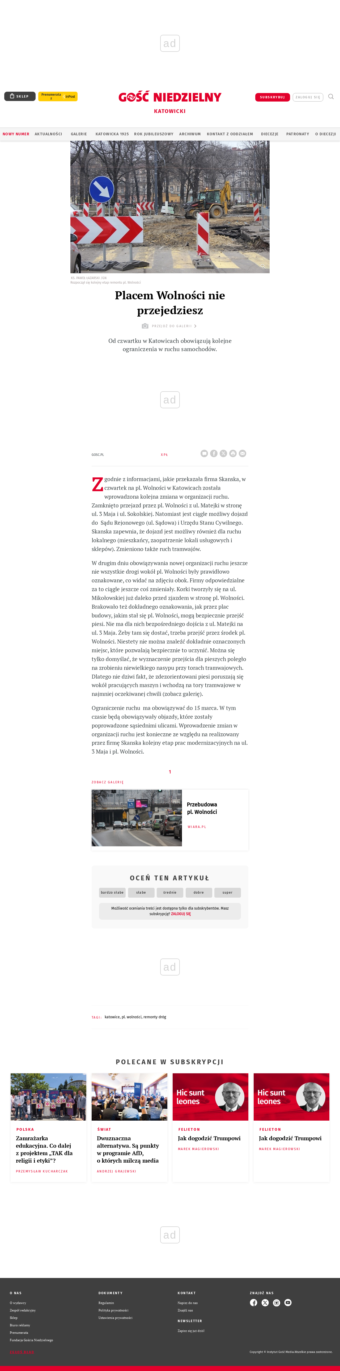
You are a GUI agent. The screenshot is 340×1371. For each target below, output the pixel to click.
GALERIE (79, 134)
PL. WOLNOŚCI (132, 1017)
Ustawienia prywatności (116, 1317)
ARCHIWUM (190, 134)
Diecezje (269, 134)
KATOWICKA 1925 (112, 134)
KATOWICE (112, 1017)
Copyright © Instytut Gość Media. (272, 1352)
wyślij (243, 452)
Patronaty (297, 134)
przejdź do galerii (170, 326)
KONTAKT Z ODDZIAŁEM (230, 134)
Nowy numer (16, 134)
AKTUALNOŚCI (48, 134)
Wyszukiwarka (331, 97)
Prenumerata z (51, 96)
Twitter (224, 452)
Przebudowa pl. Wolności (202, 808)
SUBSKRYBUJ (272, 97)
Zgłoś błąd (22, 1352)
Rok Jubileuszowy (153, 134)
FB (215, 452)
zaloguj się (308, 97)
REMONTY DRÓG (154, 1017)
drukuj (234, 452)
